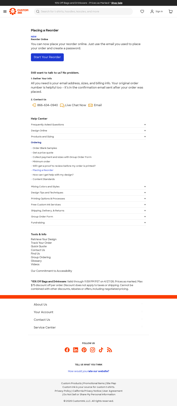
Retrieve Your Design (44, 239)
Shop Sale (116, 2)
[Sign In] (156, 11)
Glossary (36, 260)
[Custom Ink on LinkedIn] (75, 349)
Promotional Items (94, 383)
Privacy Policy (63, 390)
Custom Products (71, 383)
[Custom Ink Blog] (109, 349)
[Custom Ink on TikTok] (101, 349)
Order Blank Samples (45, 148)
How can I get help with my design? (53, 174)
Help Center (39, 118)
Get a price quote (43, 152)
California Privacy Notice (87, 390)
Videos (35, 264)
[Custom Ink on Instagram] (92, 349)
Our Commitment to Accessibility (51, 270)
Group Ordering (41, 257)
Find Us (35, 253)
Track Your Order (41, 242)
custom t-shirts (105, 387)
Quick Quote (39, 246)
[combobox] (83, 11)
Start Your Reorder (47, 57)
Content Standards (44, 179)
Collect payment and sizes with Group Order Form (62, 156)
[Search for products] (80, 11)
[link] (18, 11)
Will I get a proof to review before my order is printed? (64, 165)
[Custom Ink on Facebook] (67, 349)
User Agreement (112, 390)
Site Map (111, 383)
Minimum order (41, 161)
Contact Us (38, 250)
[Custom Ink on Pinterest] (84, 349)
